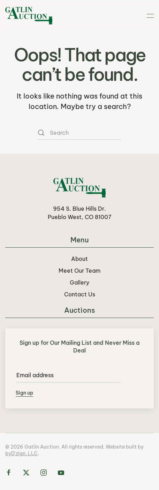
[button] (150, 15)
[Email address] (68, 375)
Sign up (24, 393)
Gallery (79, 282)
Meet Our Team (79, 270)
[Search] (79, 133)
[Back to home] (28, 15)
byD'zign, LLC (21, 453)
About (79, 258)
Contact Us (79, 294)
